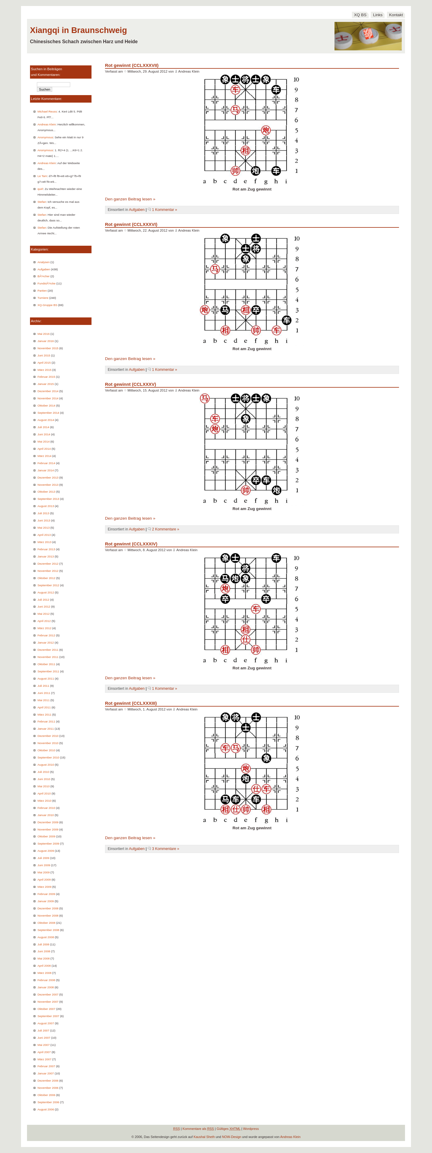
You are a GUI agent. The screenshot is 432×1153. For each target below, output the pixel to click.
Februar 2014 (46, 463)
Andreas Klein (47, 124)
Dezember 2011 (48, 649)
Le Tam (42, 176)
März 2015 (44, 369)
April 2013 (44, 534)
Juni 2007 (44, 1037)
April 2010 (44, 793)
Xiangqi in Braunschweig (78, 30)
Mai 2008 (44, 958)
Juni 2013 (44, 520)
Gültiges (228, 1128)
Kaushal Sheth (204, 1137)
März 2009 (44, 886)
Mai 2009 (44, 872)
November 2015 (48, 348)
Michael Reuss (47, 111)
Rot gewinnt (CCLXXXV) (130, 384)
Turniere (43, 297)
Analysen (44, 262)
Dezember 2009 (48, 822)
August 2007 (46, 1023)
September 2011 (48, 671)
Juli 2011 (43, 685)
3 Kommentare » (165, 849)
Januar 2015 (46, 384)
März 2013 (44, 542)
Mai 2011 (44, 700)
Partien (42, 290)
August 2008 (46, 937)
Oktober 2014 (46, 405)
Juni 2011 (44, 693)
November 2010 (48, 743)
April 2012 (44, 621)
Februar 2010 (46, 807)
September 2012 (48, 585)
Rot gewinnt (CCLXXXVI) (131, 224)
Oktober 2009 (46, 836)
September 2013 (48, 498)
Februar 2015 (46, 376)
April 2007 (44, 1052)
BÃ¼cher (44, 276)
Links (377, 15)
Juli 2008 (43, 944)
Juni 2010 (44, 779)
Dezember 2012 (48, 563)
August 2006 (46, 1109)
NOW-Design (231, 1137)
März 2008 (44, 972)
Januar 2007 (46, 1073)
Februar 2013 (46, 549)
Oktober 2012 (46, 578)
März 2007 (44, 1059)
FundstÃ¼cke (47, 283)
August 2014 (46, 420)
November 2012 (48, 570)
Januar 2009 (46, 901)
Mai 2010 (44, 786)
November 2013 (48, 484)
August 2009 (46, 850)
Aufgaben (44, 269)
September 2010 (48, 757)
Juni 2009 (44, 865)
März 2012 (44, 628)
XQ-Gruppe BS (47, 305)
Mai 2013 (44, 527)
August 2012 (46, 592)
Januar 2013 (46, 556)
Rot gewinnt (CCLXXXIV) (131, 543)
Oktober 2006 (46, 1095)
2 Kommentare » (165, 529)
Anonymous (45, 137)
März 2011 (44, 714)
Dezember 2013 (48, 477)
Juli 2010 (43, 771)
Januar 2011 (46, 728)
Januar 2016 (46, 341)
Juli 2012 (43, 599)
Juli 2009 (43, 858)
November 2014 (48, 398)
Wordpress (251, 1128)
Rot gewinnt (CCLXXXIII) (131, 703)
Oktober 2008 (46, 922)
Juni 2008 (44, 951)
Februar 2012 (46, 635)
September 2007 (48, 1016)
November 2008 (48, 915)
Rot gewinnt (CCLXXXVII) (132, 65)
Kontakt (396, 15)
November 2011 (48, 657)
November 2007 (48, 1001)
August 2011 (46, 678)
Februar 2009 (46, 894)
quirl (40, 189)
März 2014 (44, 456)
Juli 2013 (43, 513)
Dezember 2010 (48, 735)
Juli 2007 (43, 1030)
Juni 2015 (44, 355)
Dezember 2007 (48, 994)
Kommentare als (198, 1128)
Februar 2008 (46, 980)
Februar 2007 (46, 1066)
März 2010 (44, 800)
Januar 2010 (46, 815)
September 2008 (48, 930)
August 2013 (46, 506)
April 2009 (44, 879)
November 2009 (48, 829)
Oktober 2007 (46, 1008)
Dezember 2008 (48, 908)
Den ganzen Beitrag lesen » (130, 199)
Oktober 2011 (46, 664)
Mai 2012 (44, 613)
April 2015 (44, 362)
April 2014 (44, 448)
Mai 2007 (44, 1044)
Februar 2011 (46, 721)
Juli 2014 (43, 427)
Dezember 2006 (48, 1080)
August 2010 (46, 764)
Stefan (42, 201)
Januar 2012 (46, 642)
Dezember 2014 (48, 391)
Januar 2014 (46, 470)
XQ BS (360, 15)
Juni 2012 (44, 606)
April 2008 (44, 965)
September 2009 (48, 843)
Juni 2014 (44, 434)
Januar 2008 (46, 987)
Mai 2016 (44, 333)
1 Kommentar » (164, 210)
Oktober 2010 (46, 750)
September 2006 (48, 1102)
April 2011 (44, 707)
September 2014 (48, 412)
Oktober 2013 (46, 491)
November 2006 (48, 1087)
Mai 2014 (44, 441)
